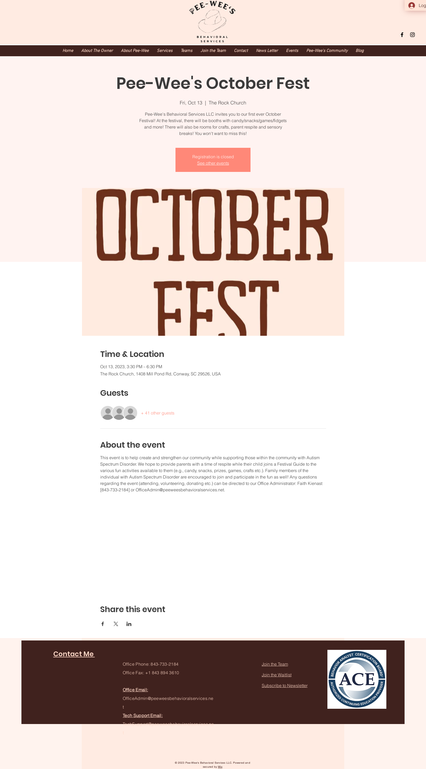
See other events (213, 163)
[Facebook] (402, 35)
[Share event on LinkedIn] (129, 624)
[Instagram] (412, 35)
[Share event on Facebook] (102, 624)
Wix (220, 766)
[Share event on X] (115, 624)
